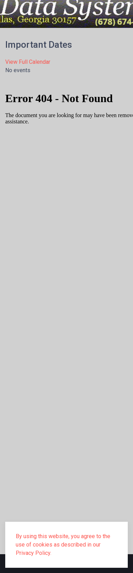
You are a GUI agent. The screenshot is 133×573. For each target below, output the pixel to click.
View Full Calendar (27, 62)
